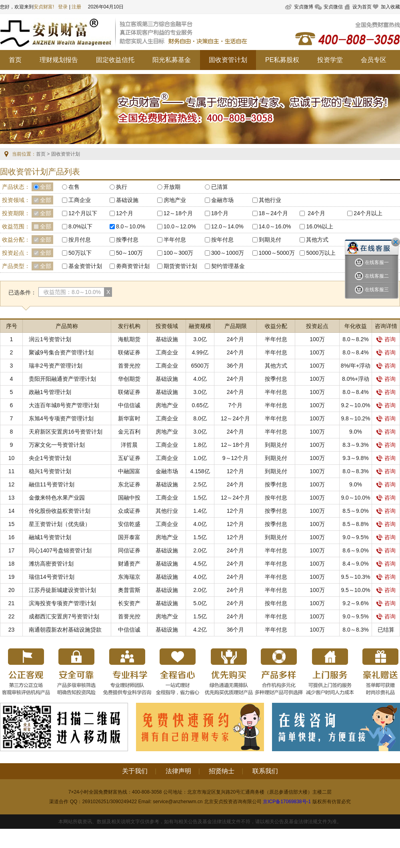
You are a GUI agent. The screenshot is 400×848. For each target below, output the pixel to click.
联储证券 (129, 352)
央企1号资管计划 (50, 458)
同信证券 (129, 550)
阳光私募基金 (171, 59)
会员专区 (373, 59)
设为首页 (362, 7)
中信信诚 (129, 405)
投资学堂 (330, 59)
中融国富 (129, 471)
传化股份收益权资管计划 (59, 511)
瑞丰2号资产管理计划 (55, 365)
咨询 (386, 339)
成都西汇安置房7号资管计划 (64, 616)
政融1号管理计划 (50, 392)
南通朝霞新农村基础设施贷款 (65, 629)
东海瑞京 (129, 577)
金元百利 (129, 431)
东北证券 (129, 484)
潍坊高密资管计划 (51, 563)
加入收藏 (390, 7)
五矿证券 (129, 458)
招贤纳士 (221, 771)
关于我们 (135, 771)
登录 (63, 7)
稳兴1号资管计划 (50, 471)
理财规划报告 (59, 59)
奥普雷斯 (129, 590)
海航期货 (129, 339)
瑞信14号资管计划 (51, 577)
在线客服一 (372, 262)
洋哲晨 (129, 445)
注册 (76, 7)
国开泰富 (129, 537)
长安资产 (129, 603)
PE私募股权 (282, 59)
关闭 (395, 242)
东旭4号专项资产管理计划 (61, 418)
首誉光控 (129, 365)
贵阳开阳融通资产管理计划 (62, 379)
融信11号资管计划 (51, 484)
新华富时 (129, 418)
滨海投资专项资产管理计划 (62, 603)
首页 (15, 59)
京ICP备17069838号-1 (287, 801)
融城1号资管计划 (50, 537)
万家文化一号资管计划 (57, 445)
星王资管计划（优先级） (59, 524)
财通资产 (129, 563)
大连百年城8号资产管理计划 (64, 405)
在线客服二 (372, 276)
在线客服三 (372, 290)
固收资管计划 (228, 59)
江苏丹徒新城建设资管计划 (62, 590)
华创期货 (129, 379)
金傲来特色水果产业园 (57, 497)
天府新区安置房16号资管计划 (65, 431)
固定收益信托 (115, 59)
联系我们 (265, 771)
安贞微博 (303, 7)
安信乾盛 (129, 524)
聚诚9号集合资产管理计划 (61, 352)
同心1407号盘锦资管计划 (60, 550)
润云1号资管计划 (50, 339)
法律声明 (178, 771)
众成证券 (129, 511)
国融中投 (129, 497)
